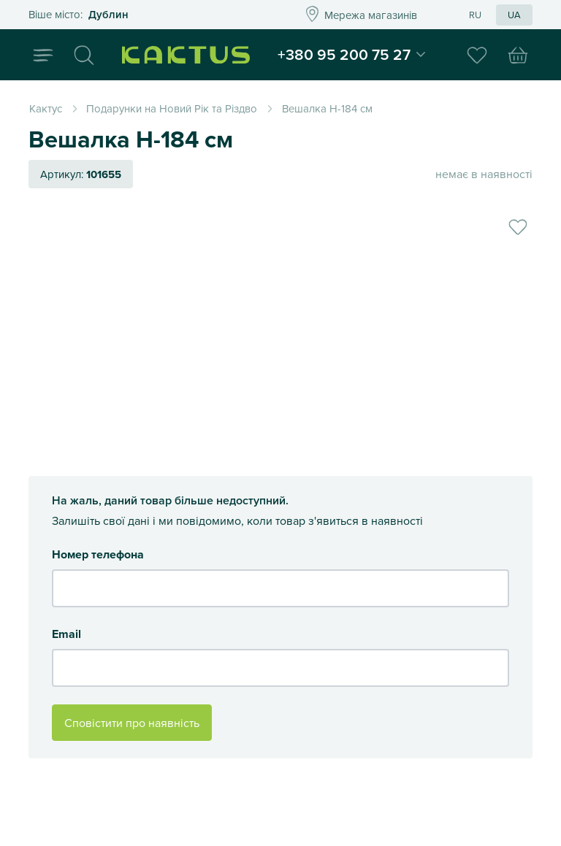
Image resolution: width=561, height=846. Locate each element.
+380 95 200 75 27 (344, 54)
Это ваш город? (146, 15)
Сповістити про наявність (131, 723)
